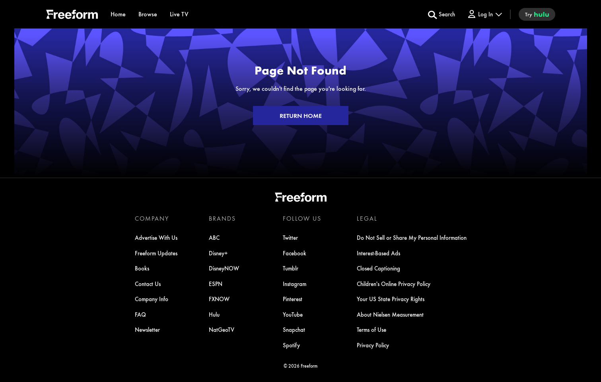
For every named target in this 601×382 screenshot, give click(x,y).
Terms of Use (371, 329)
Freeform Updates (156, 253)
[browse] (147, 14)
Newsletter (147, 329)
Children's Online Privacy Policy (393, 284)
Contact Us (148, 284)
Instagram (294, 284)
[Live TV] (179, 14)
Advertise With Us (156, 237)
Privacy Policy (373, 345)
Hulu (214, 314)
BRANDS (222, 218)
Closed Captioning (378, 268)
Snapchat (294, 329)
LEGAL (367, 218)
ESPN (215, 284)
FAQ (140, 314)
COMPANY (152, 218)
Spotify (291, 345)
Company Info (151, 299)
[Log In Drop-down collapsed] (484, 14)
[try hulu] (537, 14)
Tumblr (290, 268)
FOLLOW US (302, 218)
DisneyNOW (224, 268)
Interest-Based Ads (378, 253)
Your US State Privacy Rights (390, 299)
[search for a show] (441, 14)
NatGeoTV (221, 329)
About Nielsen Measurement (390, 314)
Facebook (294, 253)
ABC (214, 237)
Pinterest (292, 299)
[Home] (118, 14)
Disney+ (218, 253)
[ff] (72, 15)
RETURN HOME (301, 115)
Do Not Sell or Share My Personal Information (412, 237)
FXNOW (219, 299)
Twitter (290, 237)
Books (142, 268)
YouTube (293, 314)
